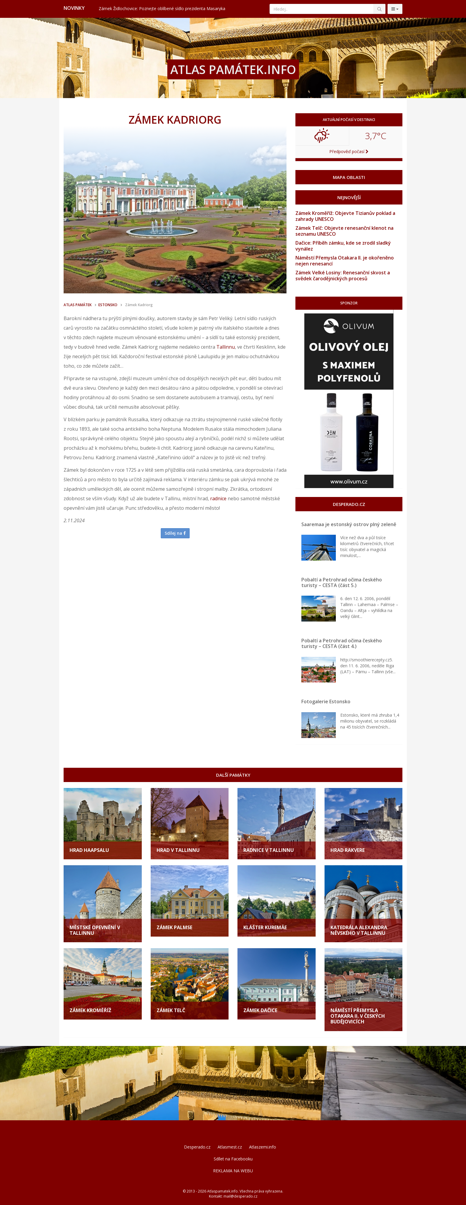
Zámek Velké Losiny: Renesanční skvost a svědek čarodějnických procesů (342, 275)
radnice (218, 498)
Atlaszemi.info (262, 1147)
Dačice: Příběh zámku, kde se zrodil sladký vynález (343, 246)
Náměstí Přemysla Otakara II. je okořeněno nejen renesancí (344, 260)
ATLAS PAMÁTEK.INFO (233, 69)
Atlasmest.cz (230, 1147)
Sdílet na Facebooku (233, 1159)
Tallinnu (225, 347)
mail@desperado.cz (240, 1196)
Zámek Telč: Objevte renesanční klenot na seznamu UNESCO (344, 231)
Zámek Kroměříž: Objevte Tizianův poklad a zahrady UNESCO (345, 216)
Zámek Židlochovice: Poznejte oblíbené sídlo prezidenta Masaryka (162, 8)
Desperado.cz (197, 1147)
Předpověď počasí (349, 151)
